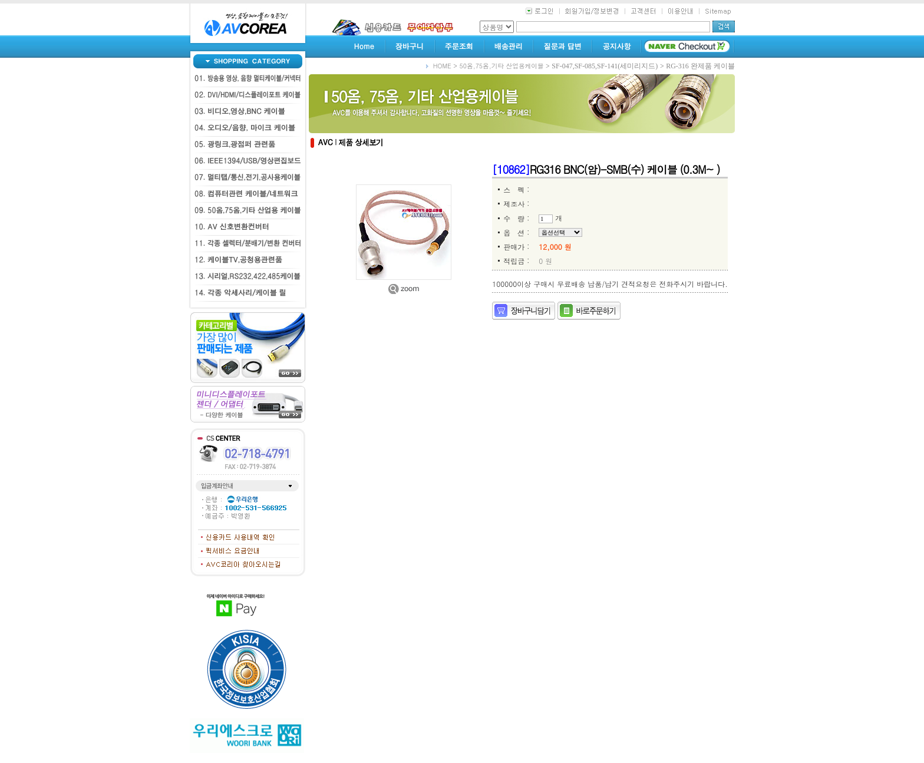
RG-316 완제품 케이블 (700, 66)
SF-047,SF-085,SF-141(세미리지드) (605, 66)
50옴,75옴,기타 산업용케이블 (502, 65)
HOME (442, 65)
